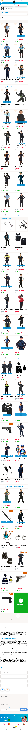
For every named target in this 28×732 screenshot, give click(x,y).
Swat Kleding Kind (4, 187)
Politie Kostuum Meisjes (5, 38)
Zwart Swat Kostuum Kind (20, 524)
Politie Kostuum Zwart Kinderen (7, 396)
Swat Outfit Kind (18, 504)
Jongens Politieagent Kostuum (7, 79)
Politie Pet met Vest (18, 375)
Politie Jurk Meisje (18, 166)
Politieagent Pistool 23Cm (6, 607)
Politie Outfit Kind (4, 125)
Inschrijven (23, 709)
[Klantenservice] (24, 0)
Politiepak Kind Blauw (5, 288)
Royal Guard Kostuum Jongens (21, 309)
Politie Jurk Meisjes (18, 38)
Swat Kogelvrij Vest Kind (19, 247)
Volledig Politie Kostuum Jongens (7, 458)
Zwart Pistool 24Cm (4, 437)
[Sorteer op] (23, 21)
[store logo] (14, 2)
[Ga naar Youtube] (7, 717)
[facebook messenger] (2, 690)
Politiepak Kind (18, 187)
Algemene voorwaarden (10, 729)
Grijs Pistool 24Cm (18, 587)
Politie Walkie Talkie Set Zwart (6, 479)
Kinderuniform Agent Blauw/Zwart (21, 58)
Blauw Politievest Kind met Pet (20, 417)
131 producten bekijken (14, 14)
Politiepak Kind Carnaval (6, 207)
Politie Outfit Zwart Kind (19, 207)
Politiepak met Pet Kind (19, 479)
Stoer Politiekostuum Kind (6, 504)
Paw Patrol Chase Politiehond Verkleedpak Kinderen (11, 350)
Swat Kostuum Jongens (19, 566)
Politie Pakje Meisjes (18, 79)
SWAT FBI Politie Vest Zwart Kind (7, 417)
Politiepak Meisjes (4, 166)
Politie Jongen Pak (4, 58)
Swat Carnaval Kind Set (19, 104)
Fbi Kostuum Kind (18, 288)
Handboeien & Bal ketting (8, 229)
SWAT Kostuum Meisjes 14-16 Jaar (21, 330)
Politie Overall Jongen (19, 396)
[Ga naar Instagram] (1, 717)
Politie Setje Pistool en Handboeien (7, 545)
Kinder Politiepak (18, 437)
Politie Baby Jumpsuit (5, 330)
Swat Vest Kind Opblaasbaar (6, 566)
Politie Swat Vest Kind (19, 125)
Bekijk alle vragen (24, 667)
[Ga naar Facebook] (4, 717)
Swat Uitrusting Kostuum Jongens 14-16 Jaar (9, 309)
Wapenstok (3, 524)
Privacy (17, 729)
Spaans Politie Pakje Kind (6, 268)
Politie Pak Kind (4, 375)
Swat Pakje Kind (4, 247)
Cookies (20, 729)
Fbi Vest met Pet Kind (5, 587)
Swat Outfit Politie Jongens (6, 145)
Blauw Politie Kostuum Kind (6, 104)
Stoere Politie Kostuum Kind (20, 268)
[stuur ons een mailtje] (7, 690)
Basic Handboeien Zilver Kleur (20, 545)
